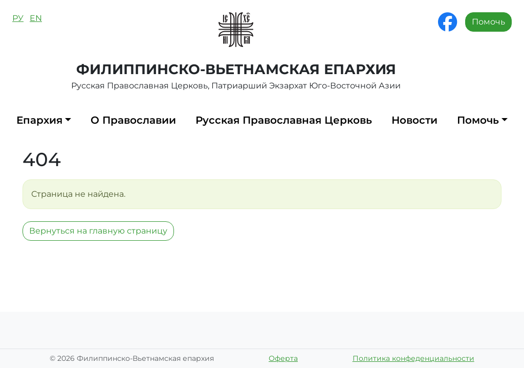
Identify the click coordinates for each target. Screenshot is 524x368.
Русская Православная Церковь (283, 120)
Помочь (488, 22)
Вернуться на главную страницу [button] (98, 231)
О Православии (133, 120)
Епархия (39, 120)
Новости (414, 120)
